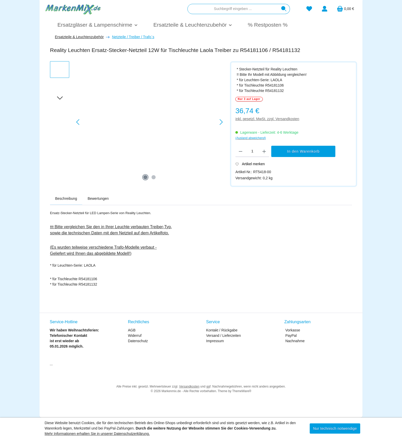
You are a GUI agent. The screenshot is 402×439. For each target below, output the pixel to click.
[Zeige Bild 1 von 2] (145, 177)
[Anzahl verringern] (240, 151)
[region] (137, 122)
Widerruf (135, 335)
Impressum (215, 341)
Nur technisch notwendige (335, 428)
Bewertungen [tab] (98, 198)
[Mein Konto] (324, 9)
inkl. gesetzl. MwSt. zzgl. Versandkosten (267, 119)
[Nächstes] (221, 122)
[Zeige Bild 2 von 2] (154, 177)
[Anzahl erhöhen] (264, 151)
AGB (132, 330)
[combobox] (232, 9)
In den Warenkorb (303, 151)
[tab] (66, 199)
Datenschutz (138, 341)
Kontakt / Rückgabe (221, 330)
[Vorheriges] (78, 122)
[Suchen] (284, 9)
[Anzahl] (252, 151)
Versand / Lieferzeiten (223, 335)
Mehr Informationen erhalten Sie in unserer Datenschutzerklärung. (97, 434)
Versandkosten (189, 386)
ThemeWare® (241, 391)
